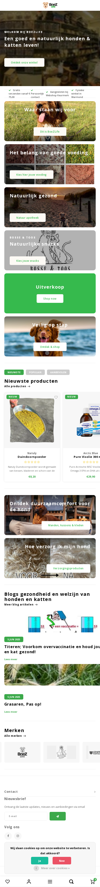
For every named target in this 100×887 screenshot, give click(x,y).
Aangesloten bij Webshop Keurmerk (57, 93)
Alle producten (17, 386)
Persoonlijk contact (37, 94)
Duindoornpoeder (32, 457)
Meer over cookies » (55, 868)
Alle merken (15, 735)
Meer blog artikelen (21, 604)
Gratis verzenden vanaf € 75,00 (19, 93)
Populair (35, 372)
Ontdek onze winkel (24, 62)
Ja (39, 861)
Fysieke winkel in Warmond (77, 93)
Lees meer (10, 659)
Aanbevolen (58, 372)
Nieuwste (14, 372)
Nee (62, 861)
